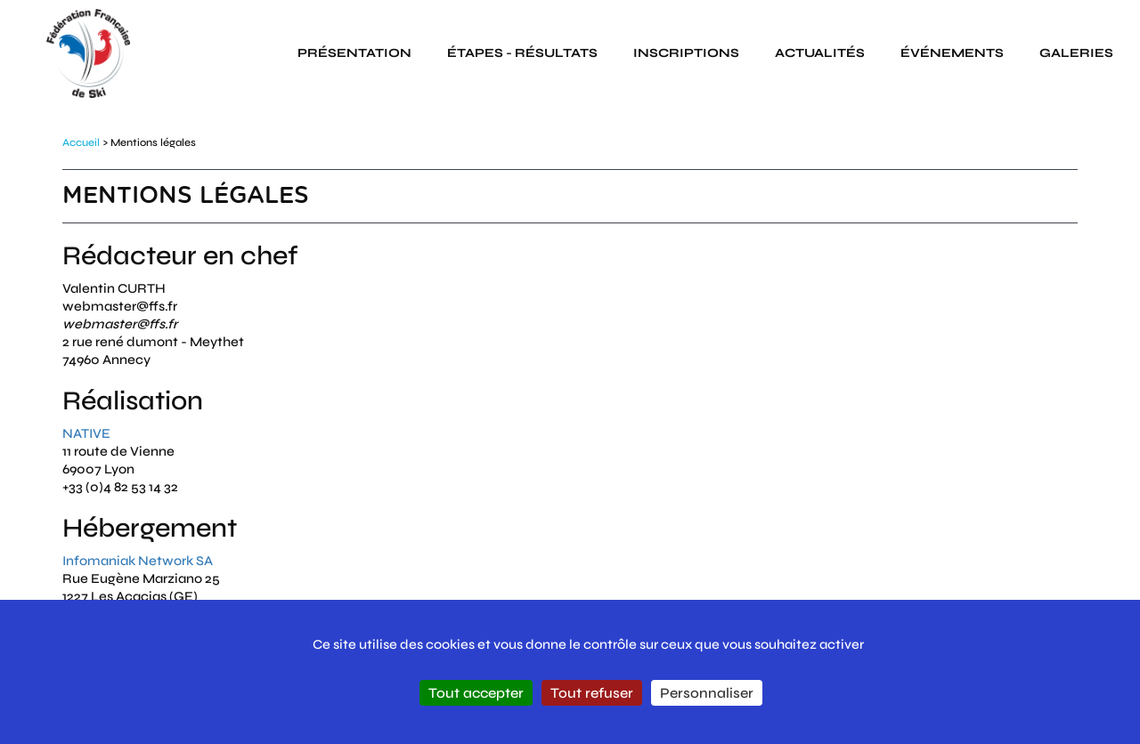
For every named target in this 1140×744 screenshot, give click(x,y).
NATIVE (86, 433)
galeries (1076, 53)
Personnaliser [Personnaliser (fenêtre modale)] (706, 692)
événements (952, 53)
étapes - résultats (522, 53)
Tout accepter (476, 692)
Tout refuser (591, 692)
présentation (354, 53)
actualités (820, 53)
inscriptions (686, 53)
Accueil (81, 142)
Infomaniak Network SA (137, 561)
